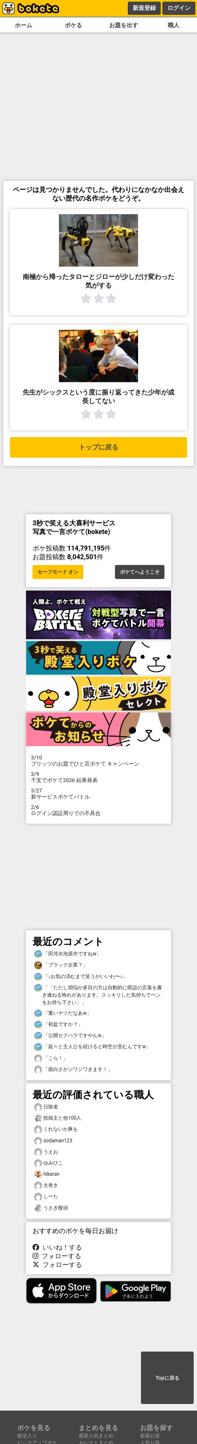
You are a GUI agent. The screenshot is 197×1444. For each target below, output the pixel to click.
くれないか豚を (56, 1129)
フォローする (57, 1256)
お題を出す (123, 25)
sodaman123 (53, 1141)
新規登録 (144, 8)
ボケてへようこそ (139, 572)
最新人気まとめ (96, 1436)
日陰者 (46, 1107)
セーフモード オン (58, 572)
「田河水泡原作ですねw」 (67, 954)
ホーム (23, 25)
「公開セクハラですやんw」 (70, 1036)
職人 (173, 25)
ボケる (73, 25)
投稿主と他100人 (57, 1118)
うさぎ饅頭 (51, 1208)
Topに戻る (167, 1378)
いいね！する (57, 1247)
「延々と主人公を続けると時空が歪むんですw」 (92, 1047)
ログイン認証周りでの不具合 (98, 810)
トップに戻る (98, 447)
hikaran (46, 1174)
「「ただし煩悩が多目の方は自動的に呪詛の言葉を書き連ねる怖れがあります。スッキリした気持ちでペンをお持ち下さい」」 (98, 994)
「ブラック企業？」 (61, 965)
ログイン (178, 8)
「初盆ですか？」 (58, 1024)
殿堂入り (27, 1436)
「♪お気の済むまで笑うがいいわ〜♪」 (80, 977)
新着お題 (150, 1436)
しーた (46, 1197)
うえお (46, 1152)
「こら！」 (51, 1058)
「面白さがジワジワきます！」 (73, 1069)
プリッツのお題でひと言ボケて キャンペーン (98, 760)
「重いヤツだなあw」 (62, 1013)
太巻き (46, 1185)
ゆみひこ (48, 1163)
